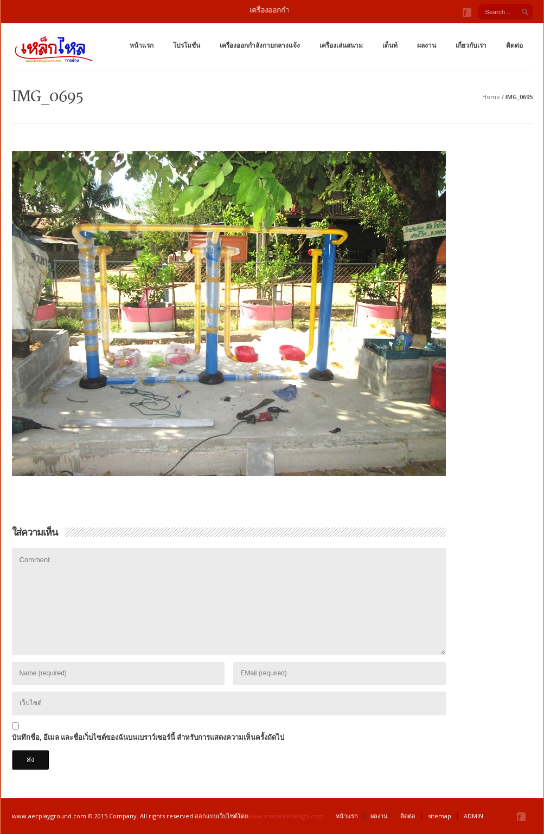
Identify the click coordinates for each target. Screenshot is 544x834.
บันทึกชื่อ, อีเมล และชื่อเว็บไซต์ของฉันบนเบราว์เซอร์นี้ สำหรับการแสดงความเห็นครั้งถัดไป (148, 737)
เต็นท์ (390, 45)
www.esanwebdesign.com (286, 816)
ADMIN (473, 816)
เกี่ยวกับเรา (471, 45)
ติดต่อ (514, 45)
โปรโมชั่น (186, 45)
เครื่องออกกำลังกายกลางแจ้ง (260, 45)
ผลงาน (426, 45)
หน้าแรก (141, 45)
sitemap (439, 816)
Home (491, 97)
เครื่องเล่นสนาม (341, 45)
